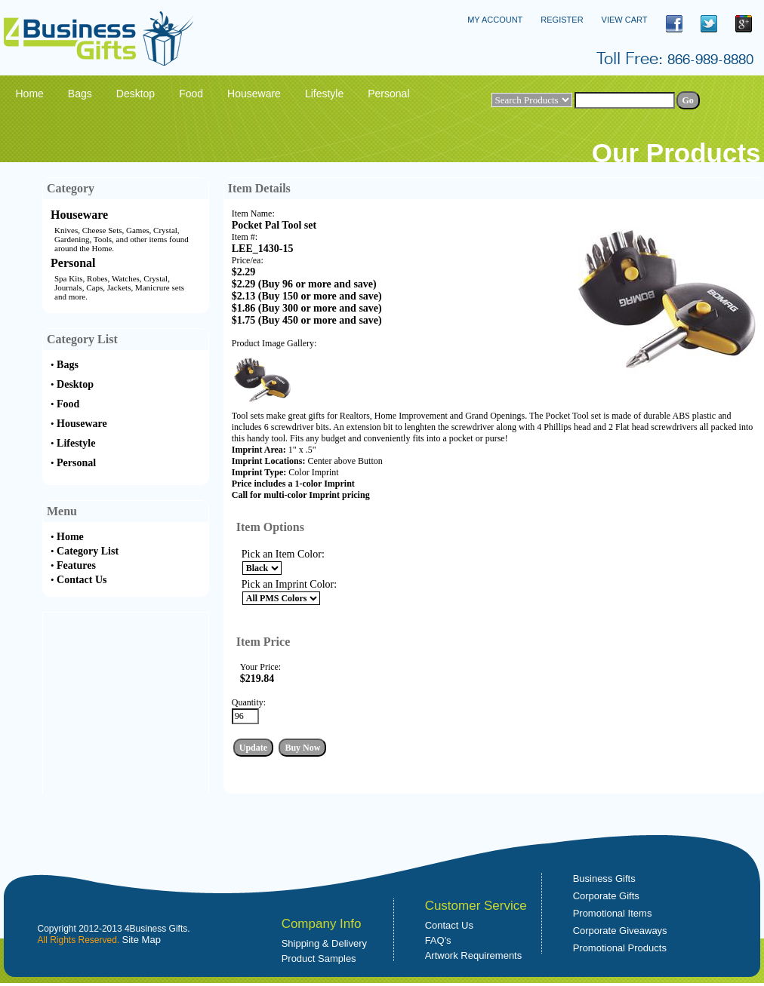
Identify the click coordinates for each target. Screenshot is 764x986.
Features (76, 565)
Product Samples (319, 958)
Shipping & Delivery (324, 943)
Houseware (79, 214)
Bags (68, 364)
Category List (88, 551)
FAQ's (438, 940)
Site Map (141, 939)
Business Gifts (604, 878)
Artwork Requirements (473, 955)
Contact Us (82, 579)
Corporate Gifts (606, 896)
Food (68, 404)
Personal (73, 262)
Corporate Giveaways (620, 930)
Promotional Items (612, 913)
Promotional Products (620, 948)
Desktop (75, 384)
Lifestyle (76, 443)
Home (70, 536)
